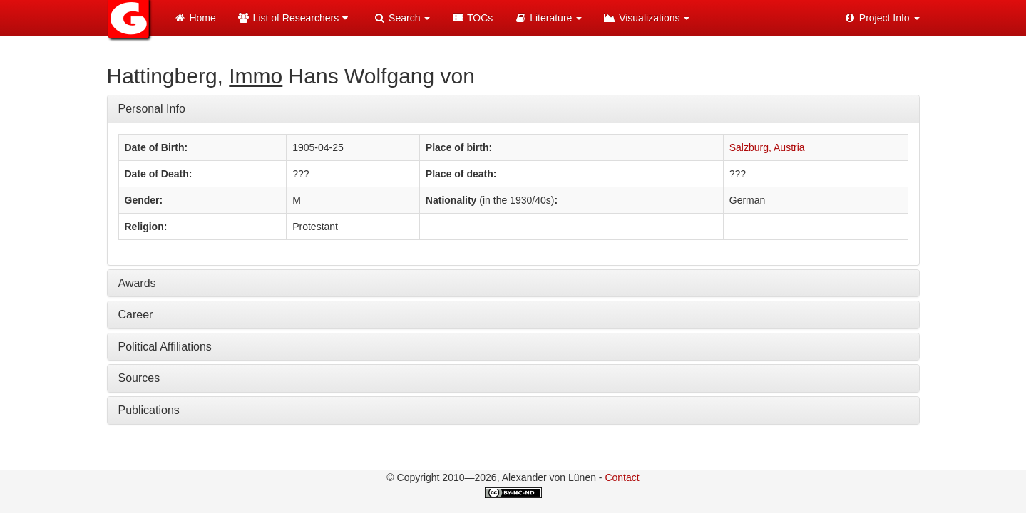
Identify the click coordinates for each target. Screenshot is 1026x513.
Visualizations (646, 18)
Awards (137, 283)
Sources (139, 378)
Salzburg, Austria (767, 147)
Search (401, 18)
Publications (149, 410)
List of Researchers (294, 18)
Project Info (881, 18)
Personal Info (151, 109)
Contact (622, 477)
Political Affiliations (165, 347)
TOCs (472, 18)
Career (135, 315)
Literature (548, 18)
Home (195, 18)
